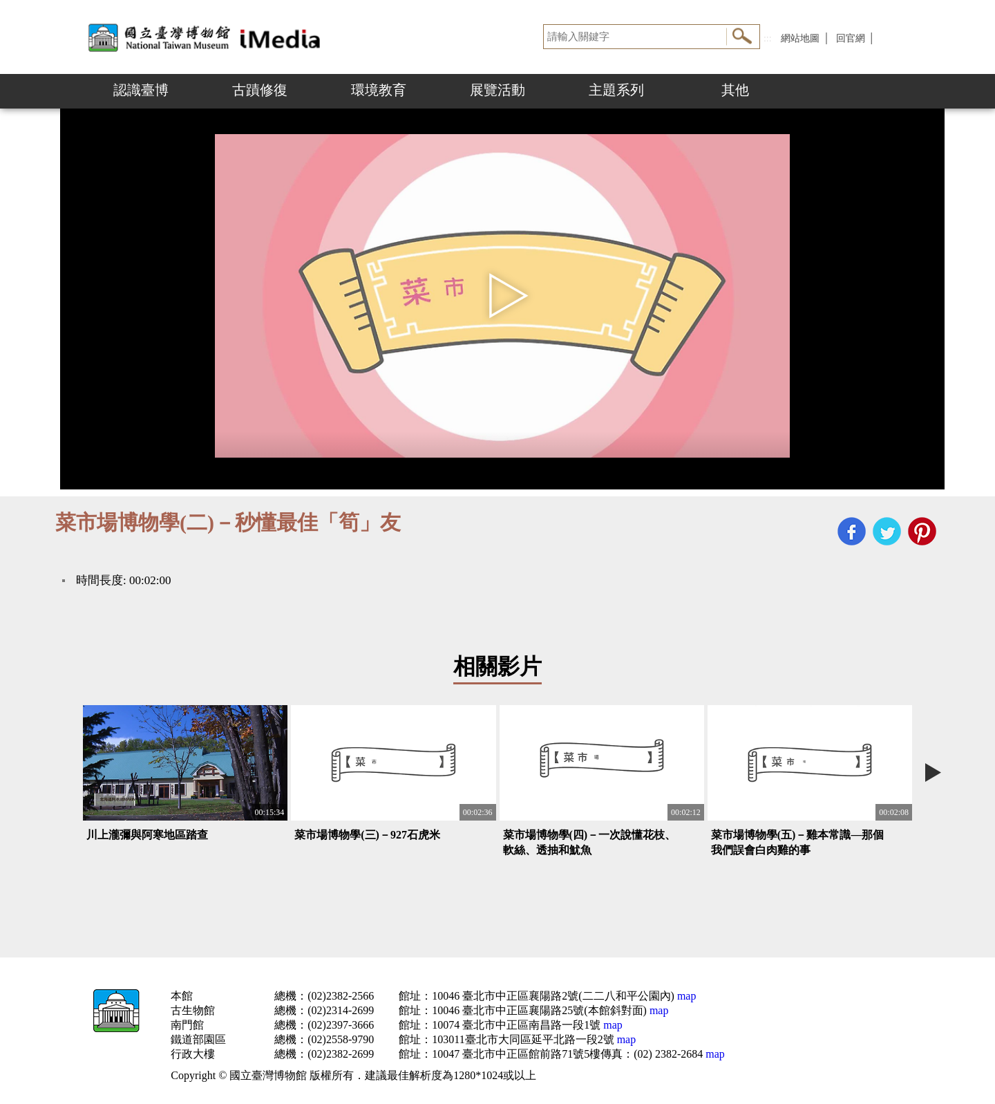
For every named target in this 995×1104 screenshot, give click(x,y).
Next (933, 772)
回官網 (850, 38)
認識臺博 (141, 89)
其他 (735, 89)
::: (768, 38)
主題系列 (616, 89)
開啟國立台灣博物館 (207, 37)
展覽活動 (497, 89)
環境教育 (378, 89)
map (685, 996)
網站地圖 (800, 38)
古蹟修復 (259, 89)
